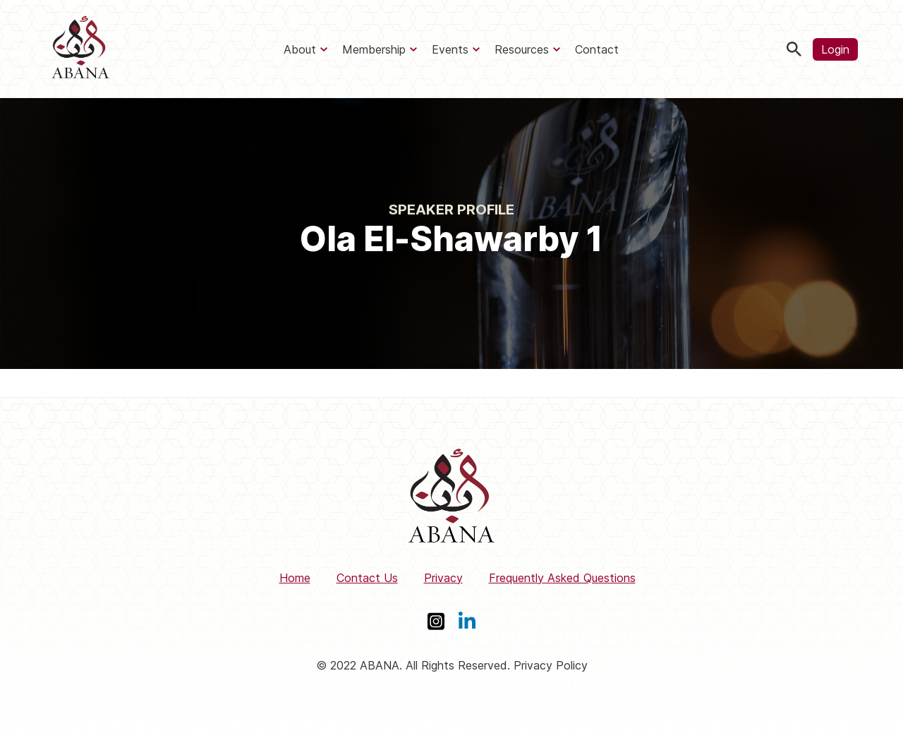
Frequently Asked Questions (562, 578)
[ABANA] (80, 49)
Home (294, 578)
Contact (597, 49)
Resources (522, 49)
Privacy (443, 578)
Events (450, 49)
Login (835, 49)
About (300, 49)
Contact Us (367, 578)
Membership (374, 49)
